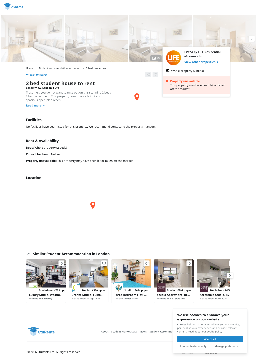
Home (29, 68)
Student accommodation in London (59, 68)
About (104, 331)
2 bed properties (96, 68)
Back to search (36, 74)
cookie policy (214, 331)
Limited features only (193, 346)
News (143, 331)
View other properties (202, 62)
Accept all (210, 339)
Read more (36, 105)
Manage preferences (227, 346)
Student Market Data (124, 331)
